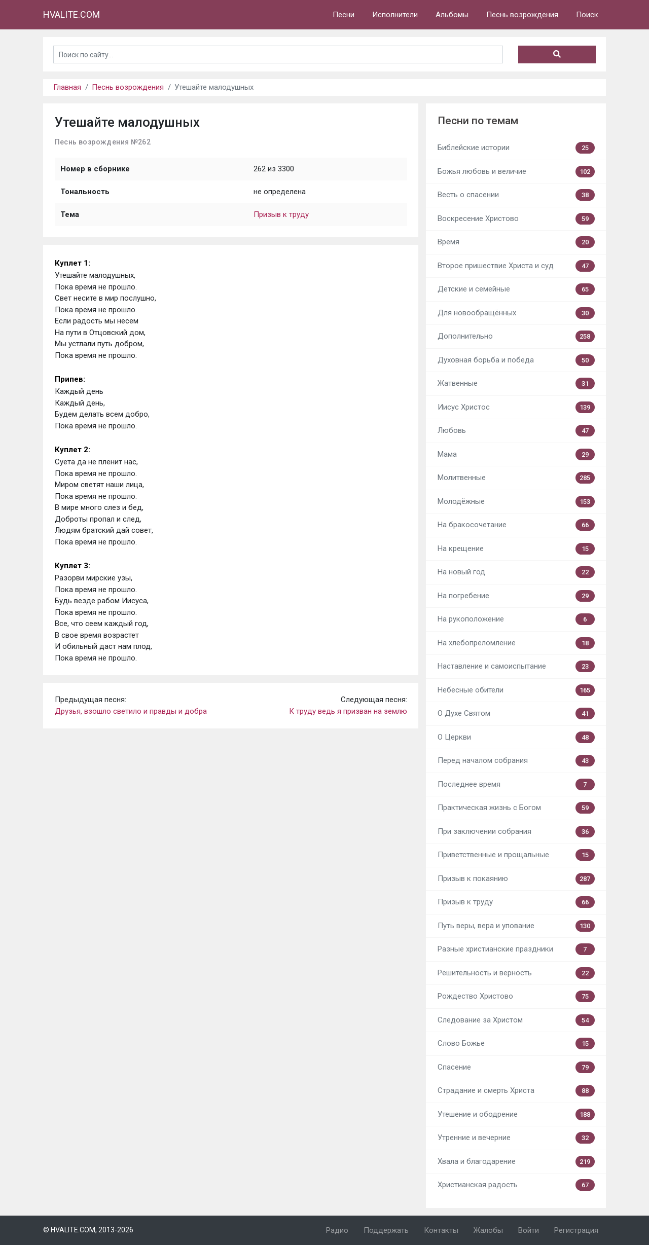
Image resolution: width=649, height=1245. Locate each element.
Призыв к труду (281, 214)
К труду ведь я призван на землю (348, 711)
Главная (67, 87)
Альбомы (452, 14)
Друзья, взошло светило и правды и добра (131, 711)
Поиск (587, 14)
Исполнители (395, 14)
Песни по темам (478, 121)
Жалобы (488, 1230)
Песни (343, 14)
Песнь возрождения (522, 14)
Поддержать (386, 1230)
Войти (528, 1230)
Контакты (441, 1230)
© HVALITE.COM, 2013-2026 (88, 1230)
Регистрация (576, 1230)
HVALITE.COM (71, 14)
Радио (337, 1230)
